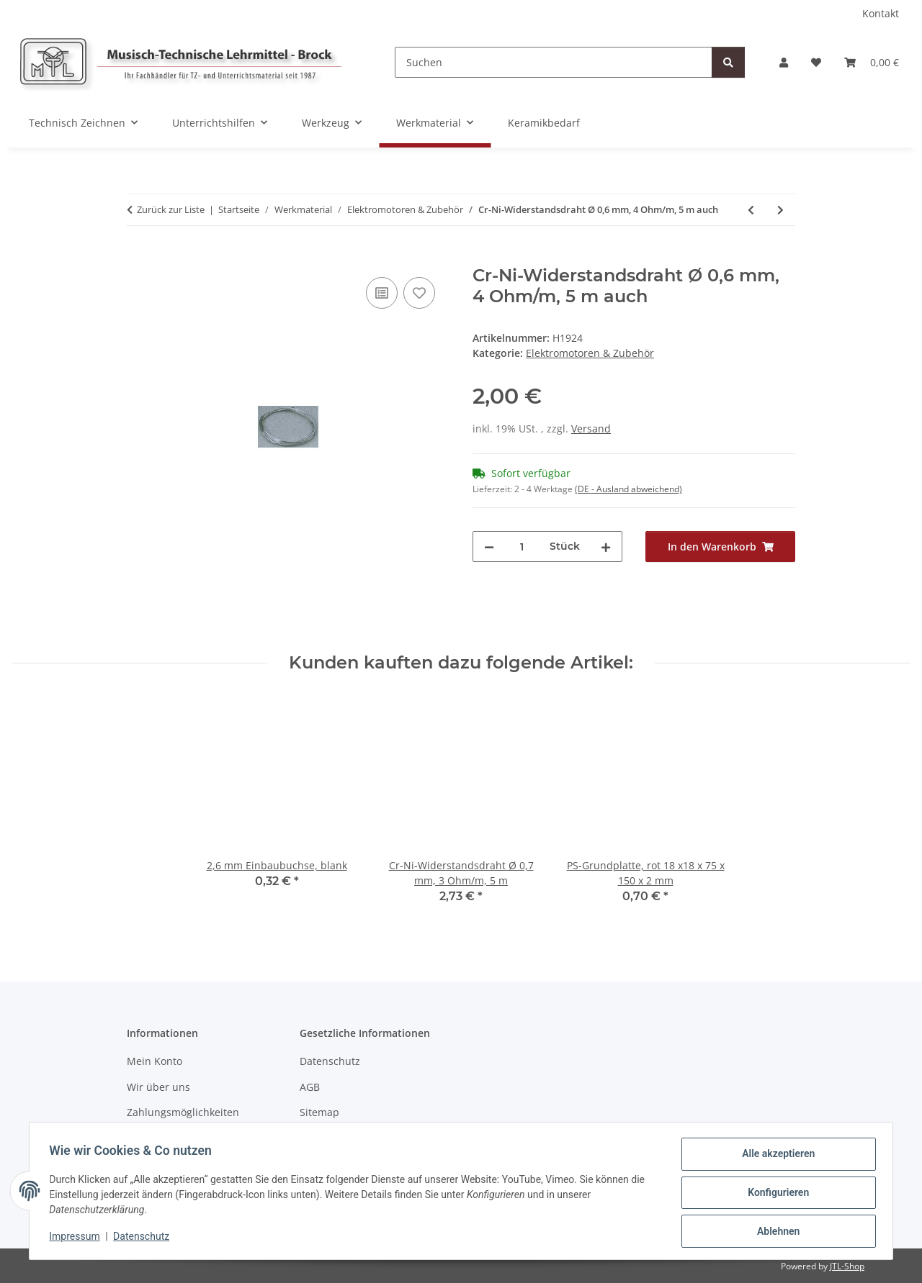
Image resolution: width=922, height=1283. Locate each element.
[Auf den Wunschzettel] (419, 293)
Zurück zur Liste (171, 209)
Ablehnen (774, 1232)
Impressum (78, 1238)
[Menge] (522, 546)
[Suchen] (553, 62)
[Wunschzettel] (816, 62)
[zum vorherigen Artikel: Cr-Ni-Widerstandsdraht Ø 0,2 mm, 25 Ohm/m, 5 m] (751, 209)
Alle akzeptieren (774, 1157)
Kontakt (880, 13)
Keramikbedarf (544, 123)
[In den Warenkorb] (138, 258)
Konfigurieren (774, 1194)
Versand (591, 428)
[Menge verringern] (489, 546)
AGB (310, 1087)
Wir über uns (158, 1087)
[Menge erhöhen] (606, 546)
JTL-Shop (847, 1266)
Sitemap (319, 1112)
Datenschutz (145, 1238)
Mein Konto (154, 1061)
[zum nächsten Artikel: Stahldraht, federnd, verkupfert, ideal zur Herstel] (780, 209)
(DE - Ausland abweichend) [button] (628, 489)
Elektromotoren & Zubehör (590, 353)
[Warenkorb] (871, 62)
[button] (784, 62)
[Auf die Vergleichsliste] (382, 293)
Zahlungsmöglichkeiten (183, 1112)
